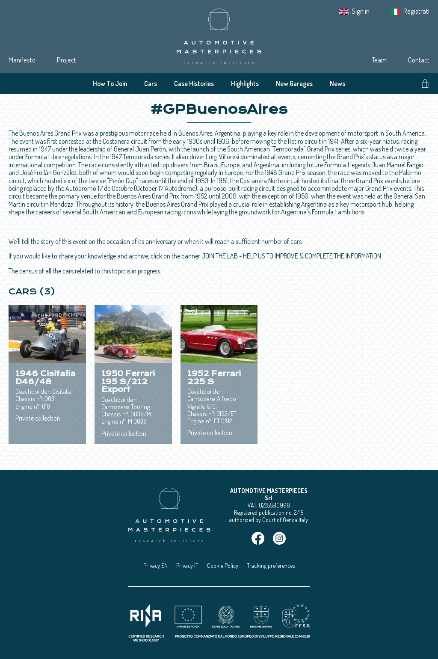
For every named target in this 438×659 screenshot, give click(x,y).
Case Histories (194, 83)
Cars (150, 83)
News (337, 83)
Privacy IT (187, 565)
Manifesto (22, 59)
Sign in (361, 10)
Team (379, 59)
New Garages (294, 83)
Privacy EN (155, 565)
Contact (418, 59)
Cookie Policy (222, 565)
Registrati (416, 10)
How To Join (110, 83)
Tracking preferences (271, 565)
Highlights (245, 83)
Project (66, 59)
